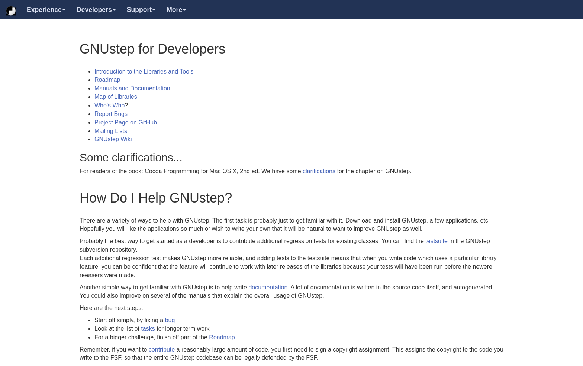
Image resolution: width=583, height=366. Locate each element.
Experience (46, 9)
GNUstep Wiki (113, 139)
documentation (267, 287)
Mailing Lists (110, 131)
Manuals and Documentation (132, 88)
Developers (96, 9)
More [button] (176, 9)
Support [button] (141, 9)
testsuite (436, 241)
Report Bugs (111, 114)
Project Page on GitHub (125, 122)
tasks (148, 328)
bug (170, 320)
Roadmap (107, 80)
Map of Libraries (115, 97)
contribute (162, 349)
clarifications (319, 171)
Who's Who (109, 105)
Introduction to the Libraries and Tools (144, 71)
